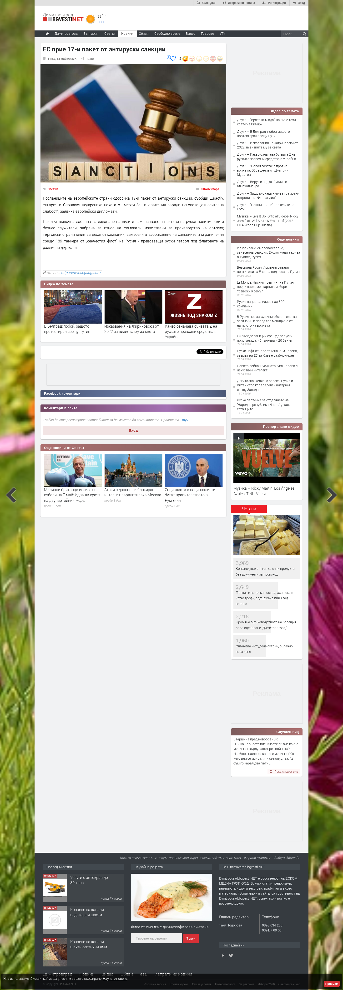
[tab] (249, 510)
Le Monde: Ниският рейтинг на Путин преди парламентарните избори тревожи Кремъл (265, 286)
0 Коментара (210, 189)
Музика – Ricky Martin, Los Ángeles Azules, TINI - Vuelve (263, 491)
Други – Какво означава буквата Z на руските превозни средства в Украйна (266, 156)
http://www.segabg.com (81, 272)
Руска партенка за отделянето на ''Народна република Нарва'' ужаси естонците (264, 404)
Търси (191, 938)
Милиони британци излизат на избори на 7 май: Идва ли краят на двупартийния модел (127, 495)
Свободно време (167, 33)
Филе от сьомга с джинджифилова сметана (170, 926)
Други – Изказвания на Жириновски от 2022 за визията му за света (267, 145)
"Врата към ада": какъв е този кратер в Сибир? (65, 329)
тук (185, 420)
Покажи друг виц (284, 771)
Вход (133, 430)
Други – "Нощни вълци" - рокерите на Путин (265, 206)
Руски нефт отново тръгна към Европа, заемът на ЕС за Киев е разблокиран (267, 353)
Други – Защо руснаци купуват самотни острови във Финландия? (268, 195)
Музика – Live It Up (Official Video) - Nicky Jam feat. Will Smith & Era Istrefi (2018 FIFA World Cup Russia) (267, 220)
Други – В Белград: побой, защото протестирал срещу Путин (263, 133)
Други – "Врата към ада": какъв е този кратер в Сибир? (266, 122)
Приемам (331, 983)
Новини (127, 33)
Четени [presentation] (249, 509)
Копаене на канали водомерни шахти (87, 912)
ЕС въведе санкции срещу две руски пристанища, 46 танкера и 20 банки (265, 338)
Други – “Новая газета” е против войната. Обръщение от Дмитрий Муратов (262, 170)
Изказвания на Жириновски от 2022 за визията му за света (186, 329)
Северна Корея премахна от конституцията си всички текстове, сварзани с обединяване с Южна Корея (63, 497)
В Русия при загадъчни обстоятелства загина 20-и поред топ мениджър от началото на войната (267, 320)
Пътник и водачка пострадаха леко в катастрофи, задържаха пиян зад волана (264, 598)
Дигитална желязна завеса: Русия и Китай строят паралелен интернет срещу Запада (265, 385)
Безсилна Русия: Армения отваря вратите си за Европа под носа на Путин (268, 269)
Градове (207, 33)
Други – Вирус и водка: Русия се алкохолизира (262, 183)
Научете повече (115, 978)
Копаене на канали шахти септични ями (88, 944)
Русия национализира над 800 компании (260, 303)
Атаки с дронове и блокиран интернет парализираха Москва (187, 492)
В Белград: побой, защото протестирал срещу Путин (122, 329)
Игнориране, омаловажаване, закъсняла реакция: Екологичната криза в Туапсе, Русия (268, 252)
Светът (53, 189)
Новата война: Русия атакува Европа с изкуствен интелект (267, 368)
